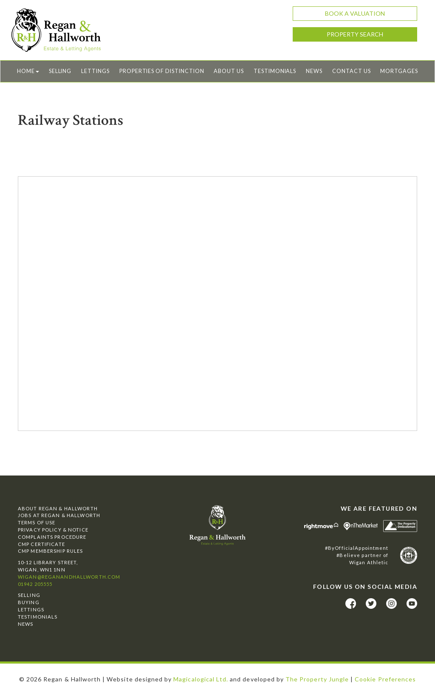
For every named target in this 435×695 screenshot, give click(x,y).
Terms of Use (36, 522)
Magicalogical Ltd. (200, 679)
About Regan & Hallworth (58, 508)
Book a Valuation (355, 13)
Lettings (95, 71)
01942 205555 (35, 584)
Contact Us (351, 71)
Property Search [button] (355, 34)
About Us (229, 71)
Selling (60, 71)
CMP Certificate (41, 544)
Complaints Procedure (52, 537)
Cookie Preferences (385, 679)
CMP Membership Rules (50, 551)
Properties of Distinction (161, 71)
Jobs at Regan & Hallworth (59, 515)
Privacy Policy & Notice (53, 529)
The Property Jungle (317, 679)
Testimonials (275, 71)
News (314, 71)
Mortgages (399, 71)
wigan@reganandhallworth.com (69, 577)
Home (28, 71)
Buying (29, 602)
